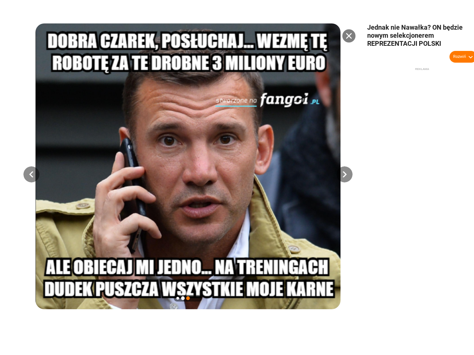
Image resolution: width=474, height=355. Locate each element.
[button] (31, 174)
